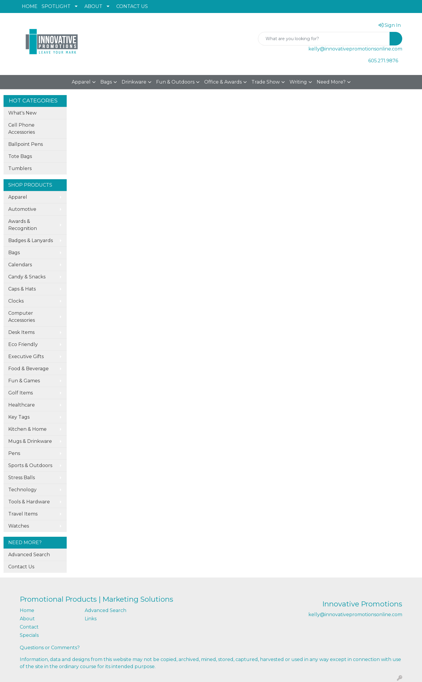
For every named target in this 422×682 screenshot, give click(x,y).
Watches (18, 526)
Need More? (331, 82)
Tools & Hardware (29, 502)
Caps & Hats (22, 289)
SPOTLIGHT (56, 6)
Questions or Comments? (50, 647)
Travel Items (22, 514)
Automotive (22, 209)
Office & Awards (223, 82)
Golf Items (20, 393)
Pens (14, 453)
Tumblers (20, 168)
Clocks (16, 301)
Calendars (20, 264)
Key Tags (19, 417)
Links (90, 618)
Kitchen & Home (27, 429)
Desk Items (21, 332)
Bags (106, 82)
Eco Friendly (23, 344)
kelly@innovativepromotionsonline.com (355, 49)
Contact (29, 627)
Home (27, 610)
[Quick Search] (324, 38)
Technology (22, 489)
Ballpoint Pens (25, 144)
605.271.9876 (383, 60)
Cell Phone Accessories (21, 128)
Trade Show (265, 82)
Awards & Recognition (22, 224)
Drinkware (134, 82)
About (27, 618)
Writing (298, 82)
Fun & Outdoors (175, 82)
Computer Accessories (21, 316)
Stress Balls (21, 477)
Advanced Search (29, 554)
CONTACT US (132, 6)
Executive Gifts (26, 356)
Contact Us (21, 567)
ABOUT (93, 6)
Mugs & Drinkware (30, 441)
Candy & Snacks (26, 277)
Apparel (81, 82)
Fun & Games (24, 381)
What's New (22, 113)
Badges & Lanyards (30, 240)
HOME (29, 6)
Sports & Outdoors (30, 465)
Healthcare (21, 405)
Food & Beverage (28, 368)
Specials (29, 635)
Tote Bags (20, 156)
